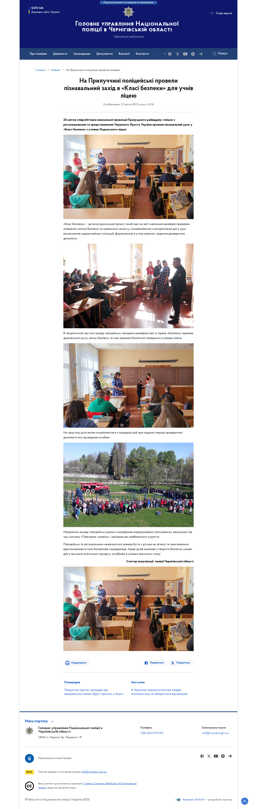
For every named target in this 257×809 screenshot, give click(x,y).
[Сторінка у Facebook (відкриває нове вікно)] (170, 54)
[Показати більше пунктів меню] (165, 54)
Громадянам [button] (82, 54)
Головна (40, 70)
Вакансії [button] (124, 54)
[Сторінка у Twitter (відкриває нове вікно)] (177, 54)
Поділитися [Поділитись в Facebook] (157, 663)
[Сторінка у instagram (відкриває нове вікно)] (193, 54)
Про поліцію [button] (38, 54)
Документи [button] (104, 54)
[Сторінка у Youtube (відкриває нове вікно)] (185, 54)
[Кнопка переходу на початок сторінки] (243, 801)
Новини (55, 70)
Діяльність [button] (60, 54)
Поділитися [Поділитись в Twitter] (183, 663)
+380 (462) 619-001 (151, 733)
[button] (39, 721)
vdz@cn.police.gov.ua (215, 733)
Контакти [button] (142, 54)
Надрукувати (77, 663)
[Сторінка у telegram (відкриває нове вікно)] (200, 54)
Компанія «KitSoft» (194, 799)
